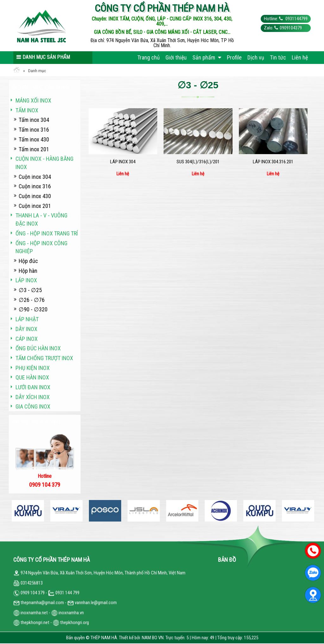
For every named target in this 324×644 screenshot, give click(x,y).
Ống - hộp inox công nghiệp (41, 247)
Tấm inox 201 (34, 149)
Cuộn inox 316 (35, 186)
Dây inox (26, 329)
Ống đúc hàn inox (38, 348)
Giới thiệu (176, 57)
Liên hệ (300, 57)
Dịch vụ (255, 57)
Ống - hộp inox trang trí (47, 233)
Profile (234, 57)
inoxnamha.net (34, 613)
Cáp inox (27, 338)
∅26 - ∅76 (32, 300)
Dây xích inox (33, 397)
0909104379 (291, 28)
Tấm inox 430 (34, 139)
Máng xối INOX (33, 100)
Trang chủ (148, 57)
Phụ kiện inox (33, 368)
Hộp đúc (28, 261)
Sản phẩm (206, 57)
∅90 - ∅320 (33, 309)
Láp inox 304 (122, 162)
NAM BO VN (153, 638)
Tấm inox (27, 110)
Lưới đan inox (33, 387)
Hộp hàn (28, 270)
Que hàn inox (32, 377)
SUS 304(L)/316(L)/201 (198, 162)
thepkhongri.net (31, 622)
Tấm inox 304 (34, 119)
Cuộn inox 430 (35, 196)
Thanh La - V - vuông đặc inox (41, 219)
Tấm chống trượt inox (44, 358)
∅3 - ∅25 (30, 290)
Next (310, 511)
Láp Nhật (27, 319)
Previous (13, 511)
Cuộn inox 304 (35, 176)
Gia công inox (33, 406)
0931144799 (296, 19)
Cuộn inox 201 (35, 206)
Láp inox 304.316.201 (273, 162)
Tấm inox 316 (34, 129)
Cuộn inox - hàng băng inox (44, 162)
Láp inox (26, 280)
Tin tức (278, 57)
